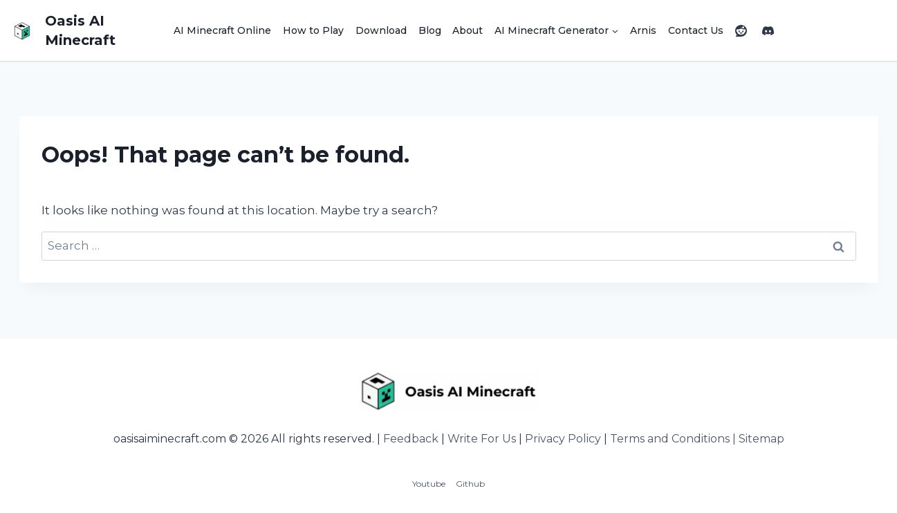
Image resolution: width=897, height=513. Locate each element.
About (467, 30)
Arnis (643, 30)
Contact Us (695, 30)
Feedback (410, 438)
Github (470, 483)
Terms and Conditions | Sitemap (697, 438)
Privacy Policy (563, 438)
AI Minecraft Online (222, 30)
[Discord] (767, 30)
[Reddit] (740, 30)
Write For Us (481, 438)
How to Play (313, 30)
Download (381, 30)
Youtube (428, 483)
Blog (429, 30)
